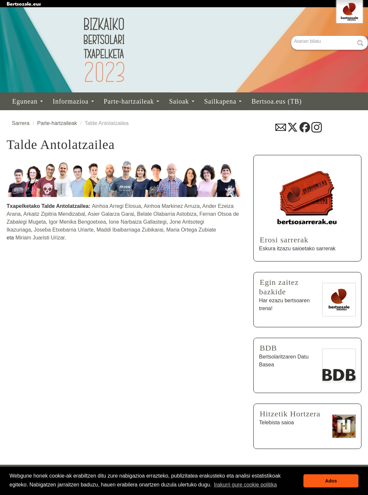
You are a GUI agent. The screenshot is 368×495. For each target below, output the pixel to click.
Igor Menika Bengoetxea (77, 222)
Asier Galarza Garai (110, 214)
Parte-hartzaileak (131, 101)
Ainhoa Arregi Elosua (116, 206)
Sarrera (20, 123)
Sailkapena (223, 101)
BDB (268, 348)
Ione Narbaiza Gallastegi (137, 222)
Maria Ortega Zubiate (191, 230)
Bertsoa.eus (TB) (276, 101)
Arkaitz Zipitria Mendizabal (54, 214)
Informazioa (73, 101)
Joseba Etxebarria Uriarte (64, 230)
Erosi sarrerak (284, 239)
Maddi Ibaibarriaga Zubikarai (130, 230)
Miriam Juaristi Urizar (40, 237)
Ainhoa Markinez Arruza (172, 206)
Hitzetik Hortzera (290, 413)
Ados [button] (331, 480)
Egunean (27, 101)
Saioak (181, 101)
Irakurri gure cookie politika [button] (245, 484)
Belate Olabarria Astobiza (167, 214)
